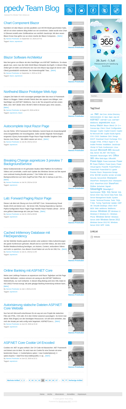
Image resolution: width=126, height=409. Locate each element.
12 (39, 380)
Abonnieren (59, 394)
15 (50, 380)
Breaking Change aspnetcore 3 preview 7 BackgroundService (33, 162)
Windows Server (103, 217)
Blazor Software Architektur (23, 57)
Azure (113, 123)
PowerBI (105, 167)
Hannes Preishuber (76, 47)
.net (91, 114)
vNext (110, 206)
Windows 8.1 (104, 214)
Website (97, 237)
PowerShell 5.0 (105, 170)
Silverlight (96, 189)
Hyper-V (112, 142)
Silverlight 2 (108, 189)
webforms (103, 208)
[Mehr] (59, 36)
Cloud (108, 128)
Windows (93, 211)
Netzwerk (93, 156)
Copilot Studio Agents (112, 134)
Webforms (112, 208)
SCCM (98, 175)
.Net (96, 114)
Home (42, 394)
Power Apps (96, 161)
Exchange (113, 139)
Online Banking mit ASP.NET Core (28, 270)
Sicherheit (100, 186)
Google (93, 142)
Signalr (108, 186)
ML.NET (103, 153)
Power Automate (109, 161)
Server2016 (101, 178)
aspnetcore (18, 41)
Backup (93, 126)
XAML (107, 225)
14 (46, 380)
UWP (120, 203)
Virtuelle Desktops (100, 206)
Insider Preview (96, 145)
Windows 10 (104, 211)
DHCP (92, 139)
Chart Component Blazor (21, 23)
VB (91, 206)
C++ (119, 126)
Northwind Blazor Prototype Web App (30, 92)
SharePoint (94, 181)
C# (116, 126)
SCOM (111, 175)
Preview (93, 172)
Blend (112, 126)
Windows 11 (116, 211)
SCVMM (118, 175)
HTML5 (105, 142)
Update (114, 203)
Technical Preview (103, 200)
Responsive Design (110, 172)
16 (53, 380)
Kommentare (78, 23)
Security (93, 178)
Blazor (106, 126)
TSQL (118, 200)
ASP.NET (94, 119)
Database (103, 136)
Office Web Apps (101, 158)
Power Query (111, 164)
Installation (107, 145)
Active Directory (114, 114)
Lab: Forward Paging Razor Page (27, 198)
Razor (99, 172)
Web (97, 208)
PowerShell (94, 170)
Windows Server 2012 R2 (100, 222)
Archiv (49, 394)
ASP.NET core (105, 120)
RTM (92, 175)
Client (102, 128)
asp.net (116, 117)
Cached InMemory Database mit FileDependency (27, 234)
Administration (95, 117)
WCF (115, 206)
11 (36, 380)
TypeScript (106, 203)
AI (103, 117)
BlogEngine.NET (65, 401)
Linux (116, 147)
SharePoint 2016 (101, 184)
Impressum (82, 394)
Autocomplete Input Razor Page (26, 126)
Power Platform (99, 164)
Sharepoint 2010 (106, 181)
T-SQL (92, 203)
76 (63, 380)
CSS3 (97, 136)
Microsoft (93, 150)
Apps (111, 117)
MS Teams (111, 153)
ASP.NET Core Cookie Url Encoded (29, 343)
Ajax (106, 117)
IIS (117, 142)
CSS (92, 136)
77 (66, 380)
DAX (110, 136)
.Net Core (103, 114)
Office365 (112, 158)
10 (32, 380)
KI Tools (99, 147)
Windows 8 (94, 214)
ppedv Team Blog (31, 8)
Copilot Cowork (110, 131)
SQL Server (112, 192)
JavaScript (116, 145)
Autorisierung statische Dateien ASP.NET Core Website (33, 306)
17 (56, 380)
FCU (120, 139)
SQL (104, 192)
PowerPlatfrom (114, 167)
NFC (110, 156)
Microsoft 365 (105, 150)
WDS (92, 208)
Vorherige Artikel (75, 380)
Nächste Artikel (13, 380)
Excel (107, 139)
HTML (99, 142)
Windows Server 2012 (110, 219)
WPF (102, 225)
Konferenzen (108, 147)
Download (100, 139)
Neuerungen (103, 156)
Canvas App (95, 128)
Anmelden (71, 394)
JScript (92, 147)
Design (115, 136)
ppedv (114, 170)
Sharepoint (112, 178)
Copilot (100, 131)
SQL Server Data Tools (109, 195)
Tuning (98, 203)
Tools (113, 200)
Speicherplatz (95, 192)
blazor (12, 41)
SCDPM (104, 175)
